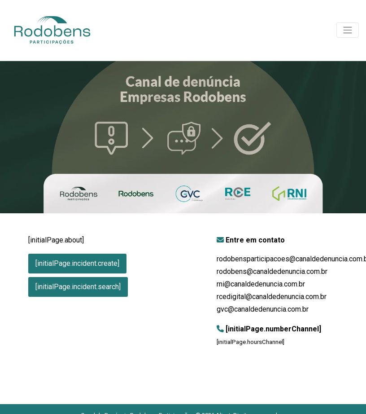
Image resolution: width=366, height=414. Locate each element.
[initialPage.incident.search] (78, 286)
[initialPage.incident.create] (77, 263)
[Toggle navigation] (347, 30)
